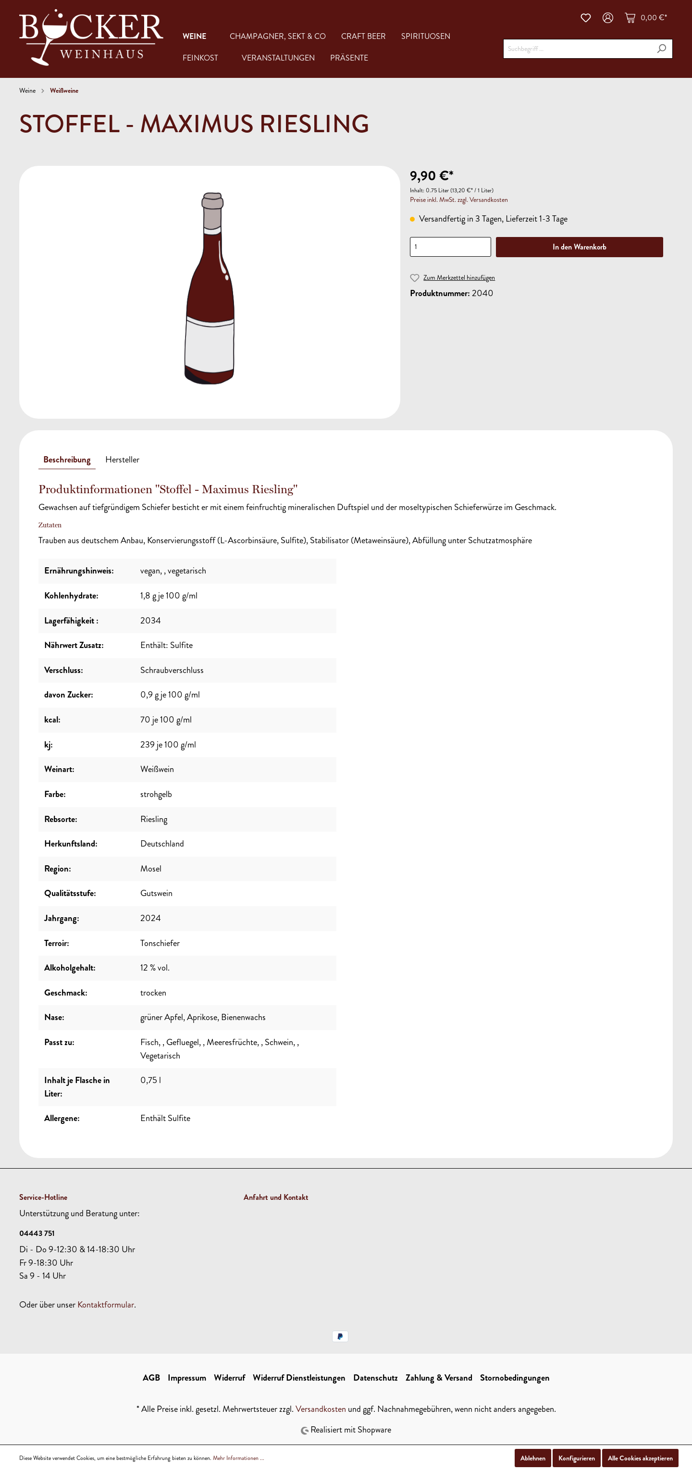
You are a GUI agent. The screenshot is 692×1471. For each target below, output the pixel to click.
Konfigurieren (576, 1458)
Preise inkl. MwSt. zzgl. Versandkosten (459, 199)
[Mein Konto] (608, 18)
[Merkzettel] (586, 18)
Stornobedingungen (515, 1377)
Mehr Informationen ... (238, 1458)
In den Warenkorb (579, 246)
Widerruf (229, 1377)
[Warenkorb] (646, 18)
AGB (151, 1377)
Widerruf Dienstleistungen (299, 1377)
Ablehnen (532, 1458)
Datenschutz (375, 1377)
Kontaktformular (105, 1304)
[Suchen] (661, 49)
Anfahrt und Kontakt (276, 1197)
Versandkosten (321, 1409)
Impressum (187, 1377)
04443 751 (37, 1233)
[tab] (67, 459)
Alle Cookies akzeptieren (640, 1458)
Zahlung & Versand (439, 1377)
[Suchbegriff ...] (577, 49)
